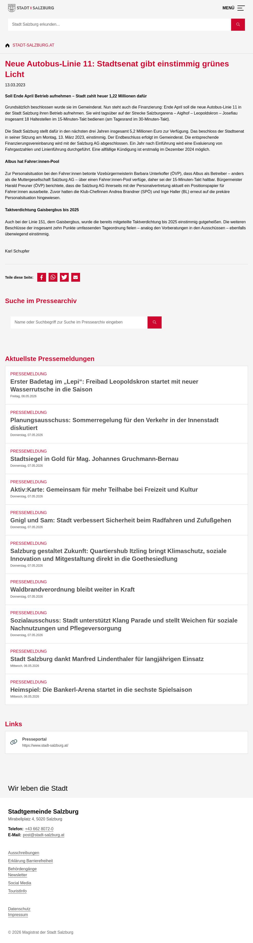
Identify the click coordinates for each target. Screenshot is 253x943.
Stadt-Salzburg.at (33, 45)
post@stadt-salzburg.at (43, 835)
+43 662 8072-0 (39, 829)
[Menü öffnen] (234, 8)
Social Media (19, 883)
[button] (41, 277)
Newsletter (17, 875)
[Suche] (119, 25)
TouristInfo (17, 891)
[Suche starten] (238, 25)
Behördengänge (22, 869)
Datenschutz (19, 909)
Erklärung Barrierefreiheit (30, 861)
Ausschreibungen (23, 853)
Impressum (18, 915)
